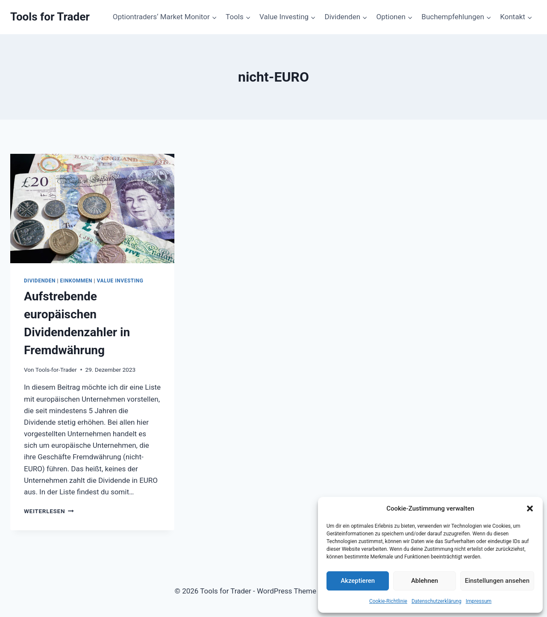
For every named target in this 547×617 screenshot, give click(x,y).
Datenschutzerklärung (437, 601)
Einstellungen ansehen (497, 581)
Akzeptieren (358, 581)
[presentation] (92, 208)
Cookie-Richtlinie (388, 601)
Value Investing (120, 281)
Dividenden (40, 281)
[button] (530, 508)
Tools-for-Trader (56, 369)
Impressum (478, 601)
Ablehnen (424, 581)
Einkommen (76, 281)
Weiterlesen (49, 511)
